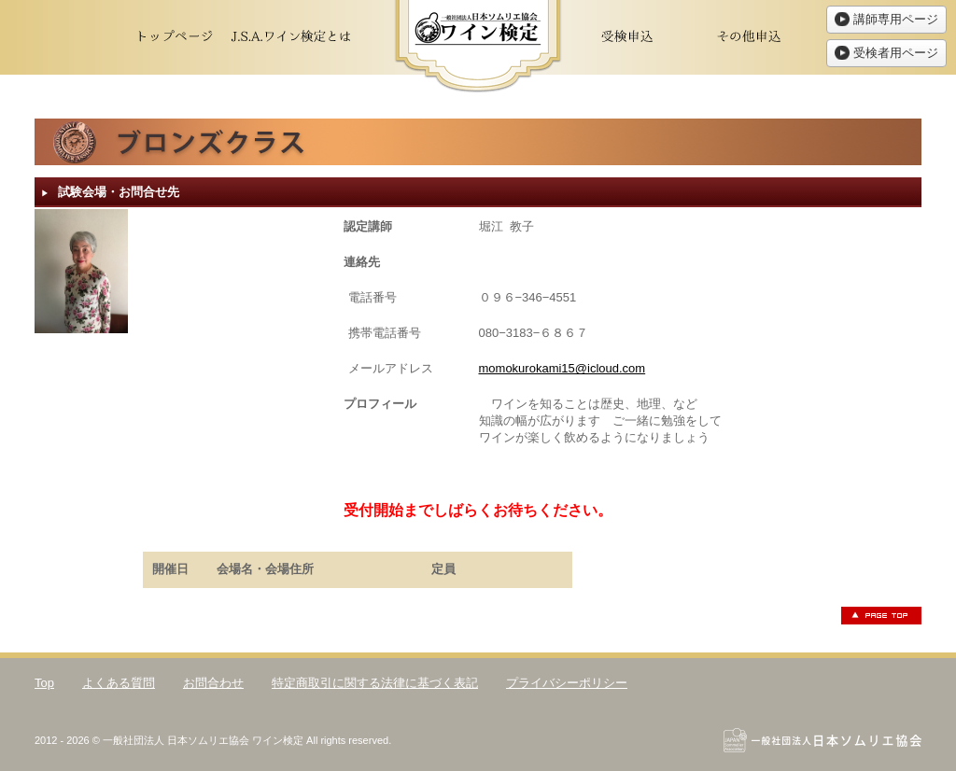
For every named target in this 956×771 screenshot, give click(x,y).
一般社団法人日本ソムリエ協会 (822, 740)
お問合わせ (213, 683)
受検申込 (627, 37)
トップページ (170, 37)
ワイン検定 (478, 46)
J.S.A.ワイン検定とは (291, 37)
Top (44, 683)
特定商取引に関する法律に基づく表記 (375, 683)
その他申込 (748, 37)
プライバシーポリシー (566, 683)
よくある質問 (118, 683)
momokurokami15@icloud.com (562, 368)
